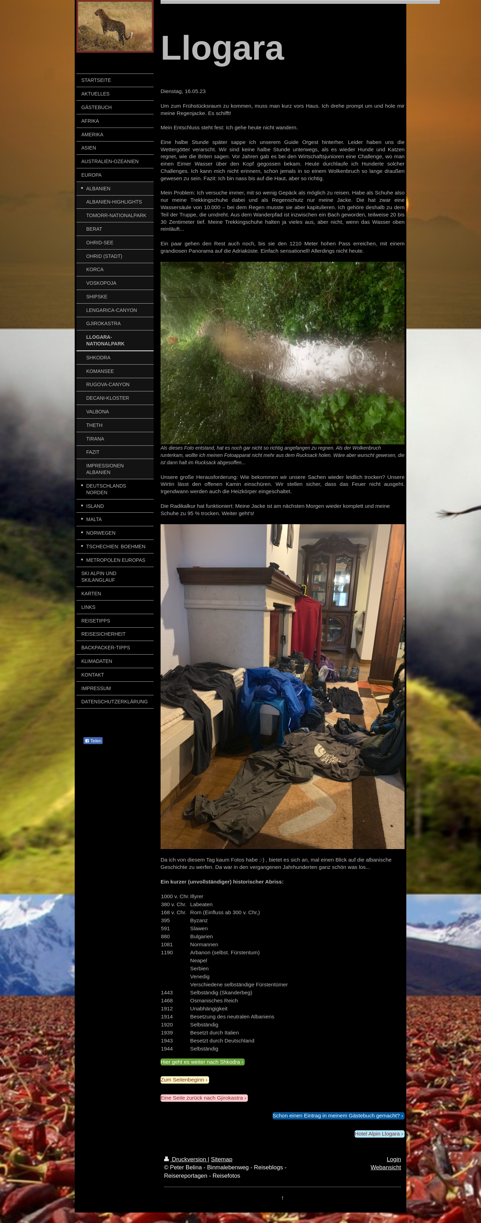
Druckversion (186, 1159)
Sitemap (221, 1159)
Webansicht (386, 1167)
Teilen (93, 741)
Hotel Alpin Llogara (377, 1134)
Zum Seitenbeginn (182, 1080)
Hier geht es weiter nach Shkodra (200, 1062)
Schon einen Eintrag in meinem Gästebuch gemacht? (336, 1115)
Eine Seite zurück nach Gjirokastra (202, 1098)
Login (394, 1159)
